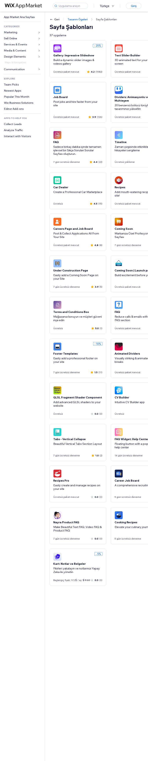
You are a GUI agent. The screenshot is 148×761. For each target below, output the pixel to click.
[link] (22, 17)
